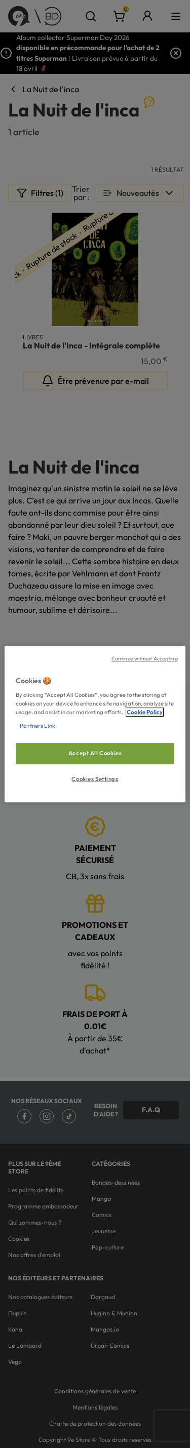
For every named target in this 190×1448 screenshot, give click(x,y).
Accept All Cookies (95, 753)
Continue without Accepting (144, 658)
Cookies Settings (94, 778)
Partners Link (37, 725)
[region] (95, 724)
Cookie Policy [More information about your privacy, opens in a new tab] (145, 712)
